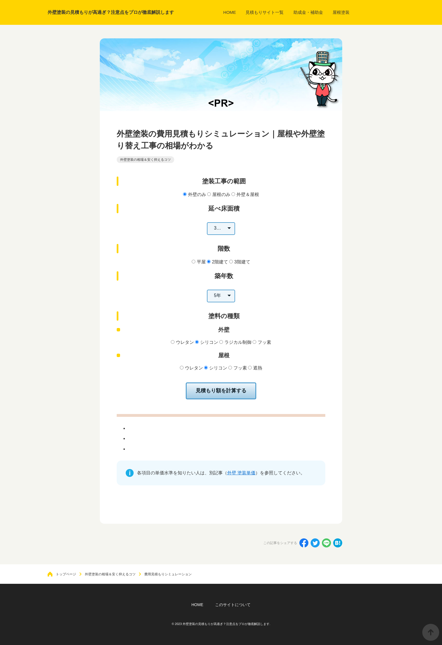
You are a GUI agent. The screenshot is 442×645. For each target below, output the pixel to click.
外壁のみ (197, 194)
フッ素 (264, 342)
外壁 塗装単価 (241, 472)
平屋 (201, 261)
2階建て (220, 261)
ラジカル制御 (237, 342)
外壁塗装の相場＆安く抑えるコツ (145, 160)
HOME (197, 604)
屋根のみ (221, 194)
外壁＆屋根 (248, 194)
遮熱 (257, 368)
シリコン (209, 342)
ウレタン (185, 342)
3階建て (242, 261)
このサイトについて (233, 604)
